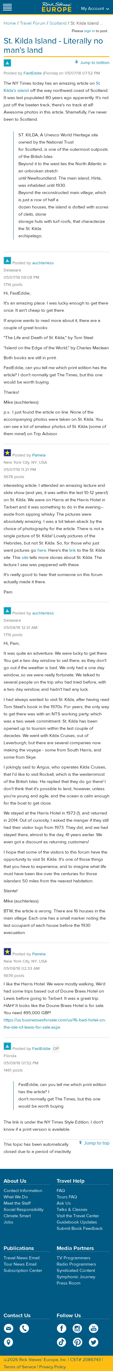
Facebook (62, 1328)
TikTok (62, 1342)
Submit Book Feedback (80, 1228)
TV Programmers (73, 1258)
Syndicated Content (76, 1270)
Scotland (58, 23)
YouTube (94, 1328)
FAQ (61, 1191)
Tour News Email (20, 1264)
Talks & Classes (72, 1209)
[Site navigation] (7, 7)
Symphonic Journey (76, 1277)
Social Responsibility (23, 1209)
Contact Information (23, 1191)
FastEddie (33, 73)
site (25, 557)
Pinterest (78, 1342)
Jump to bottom (94, 62)
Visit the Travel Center (78, 1216)
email (9, 1328)
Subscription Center (23, 1270)
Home (10, 23)
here (41, 550)
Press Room (68, 1283)
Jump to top (96, 1143)
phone (25, 1328)
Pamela (39, 455)
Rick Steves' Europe (57, 7)
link (72, 550)
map (9, 1342)
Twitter (94, 1342)
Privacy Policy (52, 1367)
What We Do (16, 1197)
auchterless (43, 263)
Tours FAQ (67, 1197)
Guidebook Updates (77, 1222)
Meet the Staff (17, 1203)
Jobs (8, 1222)
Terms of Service (20, 1367)
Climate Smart (17, 1216)
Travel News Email (21, 1258)
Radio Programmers (76, 1264)
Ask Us (64, 1203)
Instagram (78, 1328)
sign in (89, 31)
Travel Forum (33, 23)
